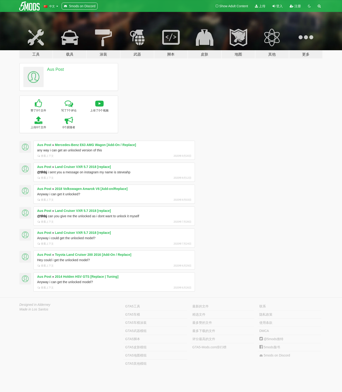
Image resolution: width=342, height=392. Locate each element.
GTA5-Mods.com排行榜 (209, 347)
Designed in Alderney (34, 304)
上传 (260, 6)
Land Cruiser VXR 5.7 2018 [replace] (83, 167)
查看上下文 (45, 155)
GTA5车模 (132, 314)
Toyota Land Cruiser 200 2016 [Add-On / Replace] (93, 255)
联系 (262, 306)
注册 (295, 6)
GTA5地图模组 (136, 355)
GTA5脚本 (132, 339)
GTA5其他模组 (136, 363)
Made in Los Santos (33, 309)
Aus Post (55, 69)
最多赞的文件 (202, 322)
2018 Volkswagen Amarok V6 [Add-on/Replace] (91, 189)
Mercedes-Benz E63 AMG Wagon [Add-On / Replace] (95, 145)
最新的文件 (200, 306)
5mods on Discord (274, 355)
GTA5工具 (132, 306)
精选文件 (198, 314)
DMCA (264, 331)
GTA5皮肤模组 (136, 347)
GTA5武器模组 (136, 331)
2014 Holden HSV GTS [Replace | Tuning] (86, 276)
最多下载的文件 (203, 331)
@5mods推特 (271, 339)
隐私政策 (265, 314)
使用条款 (265, 322)
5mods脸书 (269, 347)
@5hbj (42, 172)
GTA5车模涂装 (136, 322)
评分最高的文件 (203, 339)
